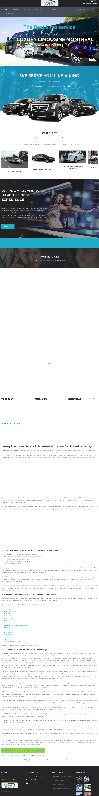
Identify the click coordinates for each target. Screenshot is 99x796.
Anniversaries (8, 634)
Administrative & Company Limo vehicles (16, 622)
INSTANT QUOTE (51, 51)
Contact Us (67, 10)
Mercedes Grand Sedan (49, 172)
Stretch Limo (50, 144)
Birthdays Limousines (10, 609)
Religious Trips (8, 629)
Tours (5, 636)
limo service (33, 452)
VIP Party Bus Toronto (30, 757)
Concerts (7, 627)
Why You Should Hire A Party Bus (62, 774)
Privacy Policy (5, 789)
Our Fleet (27, 10)
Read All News (93, 401)
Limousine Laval (25, 753)
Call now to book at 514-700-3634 (23, 747)
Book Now (8, 229)
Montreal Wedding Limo (60, 778)
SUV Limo (64, 144)
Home (6, 10)
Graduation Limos (9, 625)
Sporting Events (9, 632)
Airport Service (8, 615)
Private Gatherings (9, 620)
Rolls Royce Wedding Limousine (82, 169)
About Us (54, 10)
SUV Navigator (16, 174)
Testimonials (82, 10)
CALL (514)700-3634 (50, 44)
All (17, 144)
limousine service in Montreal (15, 495)
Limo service (17, 757)
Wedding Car (77, 144)
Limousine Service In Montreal (62, 786)
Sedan (38, 144)
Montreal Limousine (14, 753)
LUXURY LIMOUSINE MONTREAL (55, 39)
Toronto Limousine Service (57, 757)
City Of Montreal (58, 782)
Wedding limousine (9, 606)
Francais (9, 14)
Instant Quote (41, 10)
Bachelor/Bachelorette (11, 613)
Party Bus (27, 144)
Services (15, 10)
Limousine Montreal (12, 448)
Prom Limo (7, 611)
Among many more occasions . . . (13, 639)
